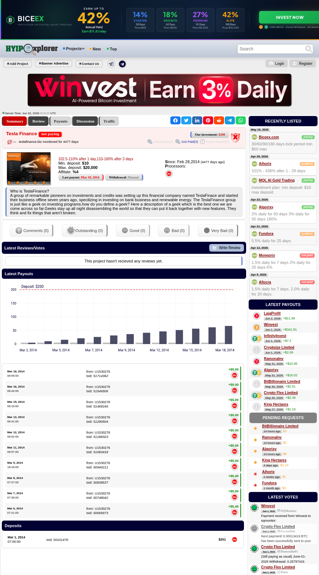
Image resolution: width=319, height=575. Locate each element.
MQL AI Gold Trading (277, 180)
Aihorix (265, 164)
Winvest (271, 325)
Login (279, 64)
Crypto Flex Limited (281, 393)
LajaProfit (272, 313)
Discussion (85, 121)
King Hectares (276, 404)
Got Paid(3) (189, 142)
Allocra (265, 282)
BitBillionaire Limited (282, 382)
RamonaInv (273, 359)
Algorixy (266, 207)
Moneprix (267, 255)
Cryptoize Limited (279, 347)
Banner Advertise (55, 63)
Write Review (229, 248)
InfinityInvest (275, 336)
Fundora (266, 234)
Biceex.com (269, 137)
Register (305, 64)
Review (38, 121)
